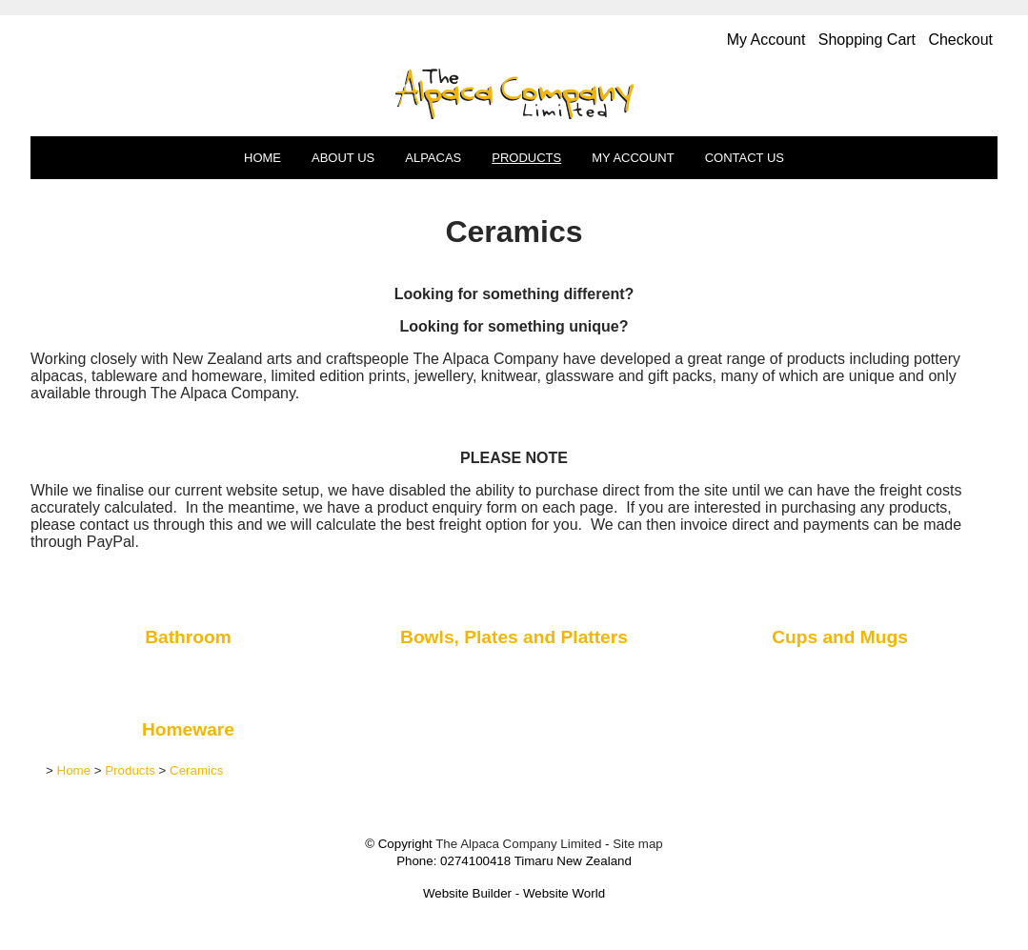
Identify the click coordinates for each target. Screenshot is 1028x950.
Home (262, 158)
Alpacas (433, 158)
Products (526, 158)
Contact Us (744, 158)
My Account (633, 158)
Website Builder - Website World (514, 893)
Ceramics (196, 770)
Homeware (188, 729)
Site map (638, 844)
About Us (343, 158)
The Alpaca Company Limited (518, 844)
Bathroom (188, 637)
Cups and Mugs (840, 637)
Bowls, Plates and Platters (514, 637)
